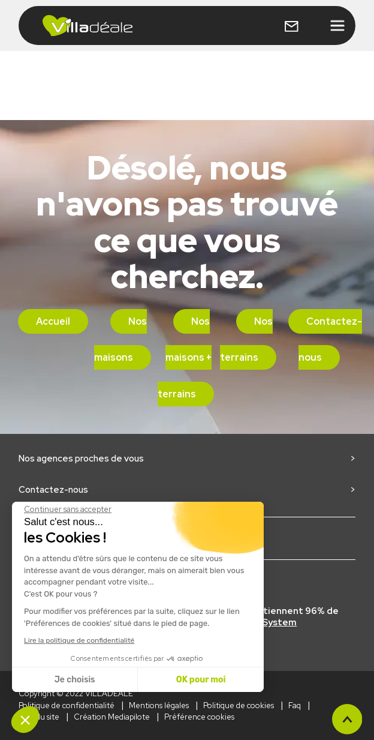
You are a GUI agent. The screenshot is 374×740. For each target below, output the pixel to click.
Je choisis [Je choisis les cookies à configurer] (75, 680)
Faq (294, 705)
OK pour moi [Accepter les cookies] (201, 680)
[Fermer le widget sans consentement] (67, 510)
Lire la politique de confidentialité (79, 640)
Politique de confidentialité (66, 705)
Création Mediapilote (112, 717)
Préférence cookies (199, 717)
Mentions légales (159, 705)
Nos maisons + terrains (185, 357)
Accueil (53, 321)
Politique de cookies (238, 705)
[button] (25, 719)
